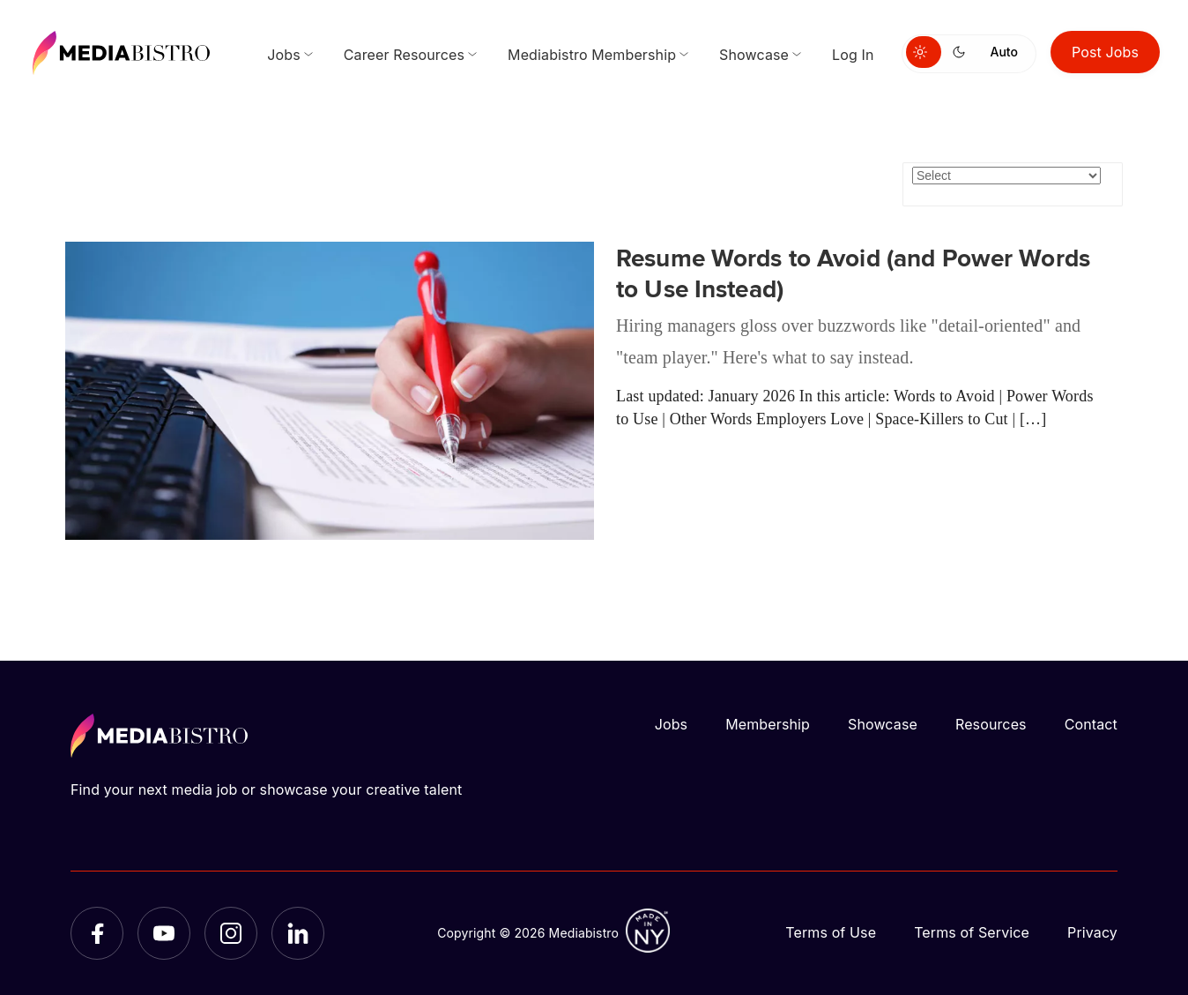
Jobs (671, 724)
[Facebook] (97, 933)
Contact (1091, 724)
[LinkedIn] (297, 933)
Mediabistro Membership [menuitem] (592, 55)
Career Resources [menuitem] (404, 55)
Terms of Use (830, 932)
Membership (767, 724)
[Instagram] (230, 933)
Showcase (882, 724)
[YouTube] (163, 933)
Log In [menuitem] (852, 55)
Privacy (1092, 932)
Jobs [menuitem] (284, 55)
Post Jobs (1105, 52)
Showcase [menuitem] (754, 55)
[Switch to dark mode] (962, 52)
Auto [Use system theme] (1004, 51)
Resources (991, 724)
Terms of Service (971, 932)
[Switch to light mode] (923, 52)
